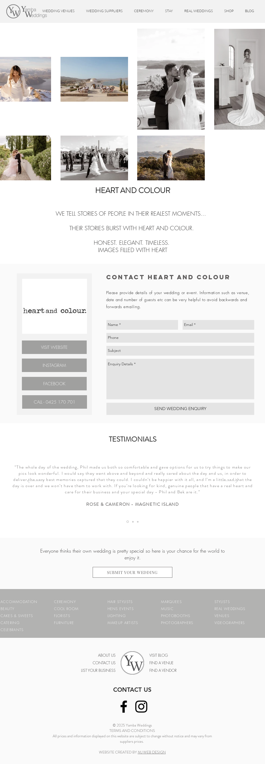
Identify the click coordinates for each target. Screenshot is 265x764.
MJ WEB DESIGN (152, 752)
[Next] (230, 481)
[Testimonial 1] (133, 521)
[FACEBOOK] (54, 383)
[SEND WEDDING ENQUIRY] (180, 409)
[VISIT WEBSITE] (54, 347)
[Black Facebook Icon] (124, 706)
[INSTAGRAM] (54, 365)
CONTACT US (132, 689)
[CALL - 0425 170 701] (54, 402)
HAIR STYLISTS (120, 601)
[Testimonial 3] (127, 522)
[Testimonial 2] (138, 521)
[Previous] (35, 481)
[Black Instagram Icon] (141, 706)
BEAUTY (8, 608)
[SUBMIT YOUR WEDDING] (132, 572)
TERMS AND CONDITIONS (132, 730)
